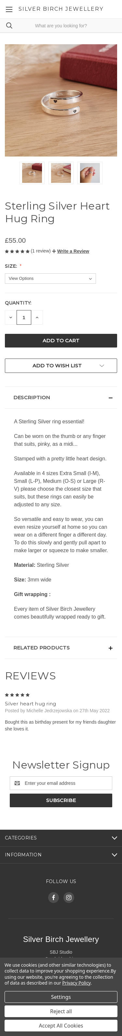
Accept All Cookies (61, 1025)
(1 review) (41, 250)
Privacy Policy (76, 983)
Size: (11, 266)
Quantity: (18, 303)
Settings (61, 997)
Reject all (61, 1011)
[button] (70, 251)
